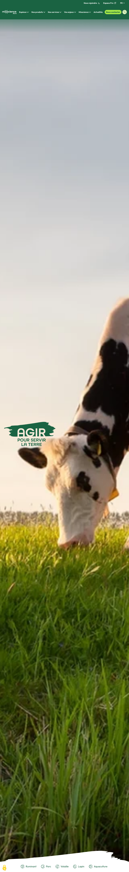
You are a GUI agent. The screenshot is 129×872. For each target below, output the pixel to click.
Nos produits (37, 12)
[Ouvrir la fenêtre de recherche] (124, 12)
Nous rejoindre (92, 3)
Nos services (53, 12)
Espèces (22, 12)
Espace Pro (109, 3)
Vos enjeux (69, 12)
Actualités (98, 12)
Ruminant (28, 866)
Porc (46, 866)
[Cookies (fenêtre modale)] (4, 868)
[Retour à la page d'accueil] (9, 12)
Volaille (62, 866)
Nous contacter (113, 12)
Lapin (78, 866)
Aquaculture (98, 866)
